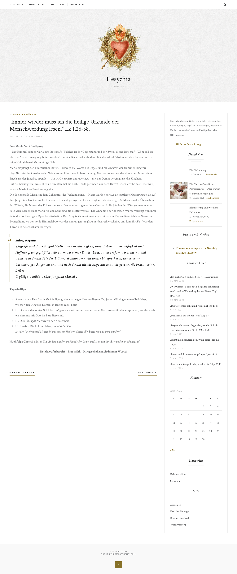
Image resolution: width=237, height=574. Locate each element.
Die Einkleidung (197, 170)
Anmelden (175, 505)
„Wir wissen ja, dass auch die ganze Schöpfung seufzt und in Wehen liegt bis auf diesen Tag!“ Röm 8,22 (194, 291)
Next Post (147, 372)
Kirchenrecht (212, 198)
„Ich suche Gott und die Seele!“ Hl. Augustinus (194, 277)
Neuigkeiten (37, 4)
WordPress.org (178, 524)
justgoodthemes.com (123, 554)
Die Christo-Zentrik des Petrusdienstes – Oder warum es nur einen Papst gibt (204, 189)
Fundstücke (211, 174)
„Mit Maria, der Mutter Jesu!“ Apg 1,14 (190, 315)
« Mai (173, 450)
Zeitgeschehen (196, 221)
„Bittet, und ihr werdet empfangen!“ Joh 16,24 (193, 354)
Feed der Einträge (179, 511)
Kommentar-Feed (179, 518)
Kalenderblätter (25, 114)
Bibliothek (57, 4)
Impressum (77, 4)
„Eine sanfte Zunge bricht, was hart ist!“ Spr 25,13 (195, 364)
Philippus (16, 136)
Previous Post (22, 372)
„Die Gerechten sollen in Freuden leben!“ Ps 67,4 (195, 306)
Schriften (175, 481)
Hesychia (118, 79)
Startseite (16, 4)
